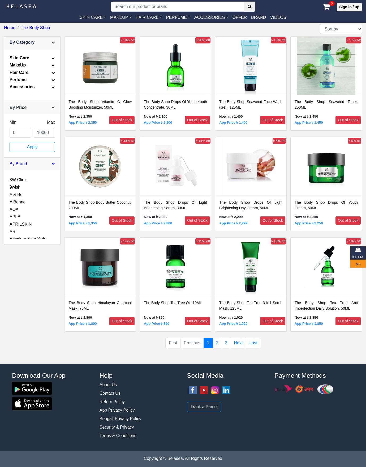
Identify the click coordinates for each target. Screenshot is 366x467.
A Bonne (18, 202)
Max (51, 122)
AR (12, 231)
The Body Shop (35, 27)
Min (13, 122)
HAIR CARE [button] (147, 17)
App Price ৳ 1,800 (82, 324)
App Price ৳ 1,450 (309, 122)
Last (253, 343)
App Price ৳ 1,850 (309, 324)
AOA (14, 209)
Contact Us (110, 393)
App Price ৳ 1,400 (233, 122)
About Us (108, 385)
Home (9, 27)
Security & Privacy (117, 427)
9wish (15, 187)
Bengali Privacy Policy (120, 418)
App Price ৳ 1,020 (233, 324)
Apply (32, 147)
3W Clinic (19, 179)
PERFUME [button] (176, 17)
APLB (15, 217)
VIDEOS (278, 17)
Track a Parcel (204, 406)
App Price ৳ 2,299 (233, 223)
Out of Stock (122, 120)
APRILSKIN (21, 224)
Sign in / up (349, 7)
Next (238, 343)
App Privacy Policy (117, 410)
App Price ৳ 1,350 (82, 223)
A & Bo (16, 194)
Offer (239, 17)
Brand (258, 17)
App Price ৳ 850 (156, 324)
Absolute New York (27, 239)
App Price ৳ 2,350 (82, 122)
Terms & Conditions (118, 435)
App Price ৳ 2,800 (158, 223)
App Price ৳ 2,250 (309, 223)
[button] (211, 17)
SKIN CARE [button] (91, 17)
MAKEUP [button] (119, 17)
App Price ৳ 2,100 (158, 122)
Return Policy (112, 401)
